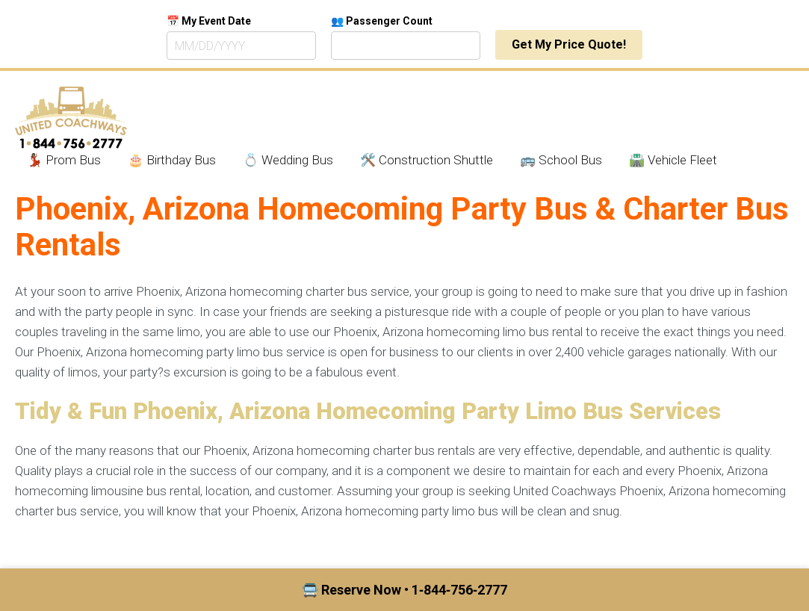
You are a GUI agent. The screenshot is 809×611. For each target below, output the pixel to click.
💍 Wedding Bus (288, 159)
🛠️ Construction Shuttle (426, 159)
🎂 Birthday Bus (172, 159)
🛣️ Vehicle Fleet (673, 159)
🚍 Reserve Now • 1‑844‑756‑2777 (404, 590)
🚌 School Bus (561, 159)
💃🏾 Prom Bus (64, 159)
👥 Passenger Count (382, 21)
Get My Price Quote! (569, 44)
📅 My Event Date (209, 21)
